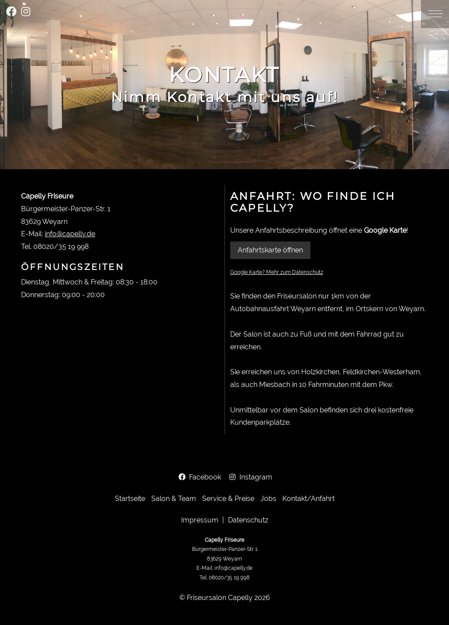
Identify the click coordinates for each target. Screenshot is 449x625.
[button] (435, 14)
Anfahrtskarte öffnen (270, 250)
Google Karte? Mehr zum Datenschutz (276, 272)
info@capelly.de (70, 234)
